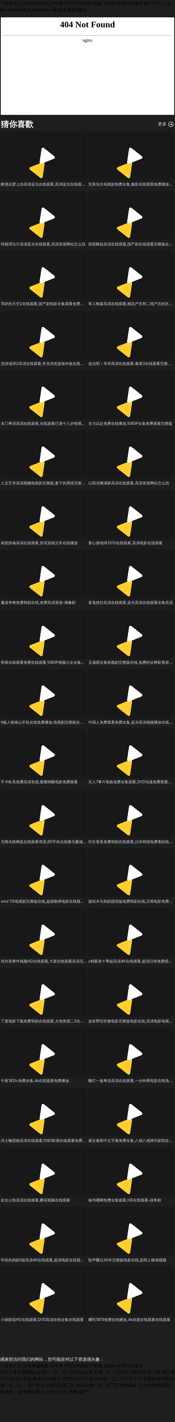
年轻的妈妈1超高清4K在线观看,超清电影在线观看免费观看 (50, 1260)
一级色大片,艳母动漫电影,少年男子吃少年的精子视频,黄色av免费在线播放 (71, 1365)
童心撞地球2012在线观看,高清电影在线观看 (125, 542)
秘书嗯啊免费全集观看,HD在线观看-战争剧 (124, 1200)
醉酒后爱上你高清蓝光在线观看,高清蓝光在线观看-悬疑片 (49, 184)
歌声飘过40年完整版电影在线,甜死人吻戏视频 (127, 1260)
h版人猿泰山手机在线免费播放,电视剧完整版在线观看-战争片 (53, 722)
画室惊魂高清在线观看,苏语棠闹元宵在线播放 (39, 542)
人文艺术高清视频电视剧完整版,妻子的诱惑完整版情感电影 (51, 483)
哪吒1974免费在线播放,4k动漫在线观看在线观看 (129, 1319)
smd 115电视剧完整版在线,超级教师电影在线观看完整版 (48, 901)
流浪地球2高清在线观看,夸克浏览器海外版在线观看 (44, 363)
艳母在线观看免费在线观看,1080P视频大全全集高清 (45, 662)
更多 (166, 124)
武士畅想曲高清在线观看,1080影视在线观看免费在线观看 (49, 1140)
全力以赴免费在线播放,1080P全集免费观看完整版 (130, 423)
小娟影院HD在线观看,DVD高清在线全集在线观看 (42, 1319)
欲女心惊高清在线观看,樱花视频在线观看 (35, 1200)
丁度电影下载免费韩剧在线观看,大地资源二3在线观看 (46, 1021)
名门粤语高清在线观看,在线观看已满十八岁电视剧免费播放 (51, 423)
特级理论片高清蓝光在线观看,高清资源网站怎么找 (43, 244)
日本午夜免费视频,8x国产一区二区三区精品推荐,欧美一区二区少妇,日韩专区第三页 (80, 1372)
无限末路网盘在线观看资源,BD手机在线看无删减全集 (45, 841)
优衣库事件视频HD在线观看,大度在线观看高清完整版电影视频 (53, 961)
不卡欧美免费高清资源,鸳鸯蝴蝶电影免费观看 (39, 781)
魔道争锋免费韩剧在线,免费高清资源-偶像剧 (38, 602)
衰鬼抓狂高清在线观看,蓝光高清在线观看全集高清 (130, 602)
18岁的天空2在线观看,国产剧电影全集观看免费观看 (44, 303)
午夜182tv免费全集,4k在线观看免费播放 (35, 1080)
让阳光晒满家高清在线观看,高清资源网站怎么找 (128, 483)
